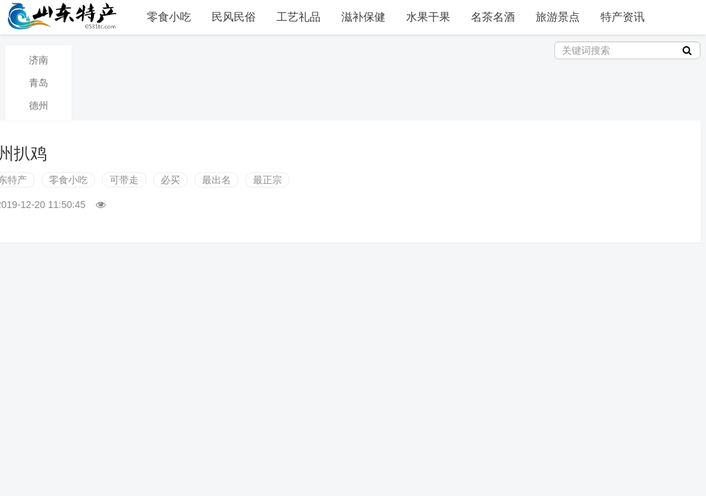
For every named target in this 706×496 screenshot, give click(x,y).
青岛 (38, 82)
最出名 (216, 179)
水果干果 (428, 17)
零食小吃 (169, 17)
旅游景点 (558, 17)
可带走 (124, 179)
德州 (38, 105)
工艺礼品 (298, 17)
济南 (38, 59)
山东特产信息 (64, 15)
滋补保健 (363, 17)
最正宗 (267, 179)
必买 (170, 179)
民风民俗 (234, 17)
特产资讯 (623, 17)
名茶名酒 (493, 17)
